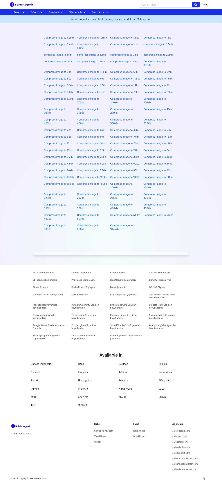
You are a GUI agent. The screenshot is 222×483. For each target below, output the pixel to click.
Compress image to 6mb (157, 71)
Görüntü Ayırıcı (117, 272)
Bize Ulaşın (139, 436)
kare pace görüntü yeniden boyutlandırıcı (162, 326)
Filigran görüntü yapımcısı (123, 294)
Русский (83, 388)
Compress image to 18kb (157, 143)
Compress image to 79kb (124, 92)
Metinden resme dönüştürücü (48, 294)
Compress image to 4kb (124, 129)
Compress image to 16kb (91, 143)
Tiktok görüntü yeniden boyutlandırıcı (44, 316)
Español (35, 372)
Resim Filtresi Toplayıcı (83, 287)
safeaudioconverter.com (184, 458)
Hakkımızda (139, 430)
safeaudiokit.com (181, 453)
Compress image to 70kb (58, 170)
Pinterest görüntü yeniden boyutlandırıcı (123, 316)
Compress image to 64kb (157, 163)
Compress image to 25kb (91, 85)
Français (83, 372)
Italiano (123, 372)
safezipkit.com (179, 436)
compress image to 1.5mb (158, 44)
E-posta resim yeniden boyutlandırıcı (160, 306)
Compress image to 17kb (124, 143)
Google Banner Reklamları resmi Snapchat (49, 326)
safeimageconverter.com (185, 464)
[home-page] (23, 5)
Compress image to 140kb (158, 177)
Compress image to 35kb (124, 156)
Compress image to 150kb (59, 183)
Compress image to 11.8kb (125, 78)
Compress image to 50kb (58, 92)
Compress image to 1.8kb (124, 37)
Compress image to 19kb (58, 150)
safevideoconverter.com (184, 469)
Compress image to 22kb (124, 150)
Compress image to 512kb (158, 215)
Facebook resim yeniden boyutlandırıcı (45, 306)
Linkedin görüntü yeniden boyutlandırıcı (123, 306)
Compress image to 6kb (124, 71)
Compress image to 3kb (57, 71)
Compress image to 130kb (125, 177)
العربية (162, 388)
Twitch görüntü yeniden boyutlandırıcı (83, 337)
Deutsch (123, 363)
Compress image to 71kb (91, 92)
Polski (34, 380)
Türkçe (35, 388)
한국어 (122, 396)
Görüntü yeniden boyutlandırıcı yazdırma (126, 337)
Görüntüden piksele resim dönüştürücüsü (162, 296)
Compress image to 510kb (125, 215)
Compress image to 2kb (57, 129)
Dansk (81, 363)
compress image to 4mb (124, 61)
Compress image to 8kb (57, 78)
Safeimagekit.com (37, 478)
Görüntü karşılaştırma (160, 280)
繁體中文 (83, 405)
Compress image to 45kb (58, 163)
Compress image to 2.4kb (59, 44)
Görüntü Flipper (157, 287)
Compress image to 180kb (92, 183)
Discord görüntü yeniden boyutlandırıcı (84, 326)
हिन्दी (33, 396)
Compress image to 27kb (124, 85)
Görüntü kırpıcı (40, 287)
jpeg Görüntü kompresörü (123, 280)
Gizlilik (97, 441)
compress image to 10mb (91, 54)
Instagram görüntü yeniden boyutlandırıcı (85, 306)
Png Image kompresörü (83, 280)
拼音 (33, 405)
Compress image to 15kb (157, 78)
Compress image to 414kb (158, 109)
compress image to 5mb (58, 54)
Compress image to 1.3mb (92, 37)
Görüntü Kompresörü (159, 272)
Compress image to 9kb (91, 78)
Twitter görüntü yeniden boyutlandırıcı (83, 316)
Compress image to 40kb (157, 156)
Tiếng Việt (164, 380)
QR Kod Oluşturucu (81, 272)
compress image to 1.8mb (58, 61)
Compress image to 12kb (157, 136)
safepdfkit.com (180, 441)
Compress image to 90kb (157, 170)
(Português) (85, 380)
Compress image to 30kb (157, 85)
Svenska (123, 380)
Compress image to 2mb (124, 44)
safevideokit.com (181, 430)
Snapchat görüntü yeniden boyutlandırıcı (162, 316)
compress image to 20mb (158, 54)
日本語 (162, 396)
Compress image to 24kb (157, 150)
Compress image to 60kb (124, 163)
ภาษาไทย (83, 396)
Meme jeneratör (118, 287)
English (163, 363)
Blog (205, 4)
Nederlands (165, 372)
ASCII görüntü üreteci (43, 272)
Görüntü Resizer (79, 294)
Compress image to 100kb (158, 92)
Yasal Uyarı (100, 436)
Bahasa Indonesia (41, 363)
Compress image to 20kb (58, 85)
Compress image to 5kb (157, 129)
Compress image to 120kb (92, 177)
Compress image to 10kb (124, 136)
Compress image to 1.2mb (59, 37)
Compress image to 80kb (124, 170)
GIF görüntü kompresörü (45, 280)
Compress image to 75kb (91, 170)
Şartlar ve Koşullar (103, 430)
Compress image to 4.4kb (92, 71)
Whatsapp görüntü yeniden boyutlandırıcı (46, 337)
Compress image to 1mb (157, 37)
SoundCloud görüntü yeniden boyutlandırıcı (125, 326)
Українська (125, 388)
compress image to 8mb (91, 61)
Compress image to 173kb (59, 98)
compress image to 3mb (124, 54)
